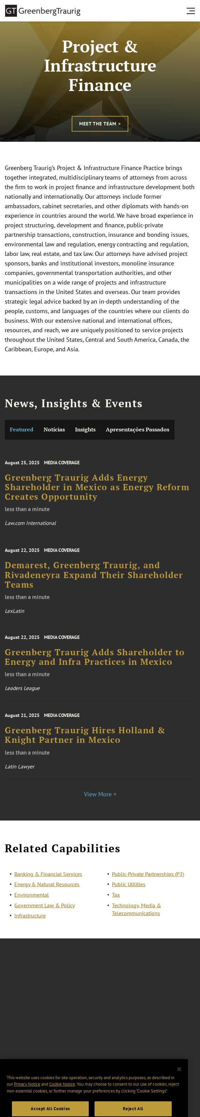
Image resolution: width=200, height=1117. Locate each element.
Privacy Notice (27, 1098)
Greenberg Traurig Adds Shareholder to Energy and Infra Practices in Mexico (95, 665)
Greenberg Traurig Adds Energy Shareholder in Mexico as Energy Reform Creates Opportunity (97, 496)
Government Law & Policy (44, 910)
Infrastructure (30, 921)
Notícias (54, 429)
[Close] (179, 1084)
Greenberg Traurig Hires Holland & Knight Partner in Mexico (85, 743)
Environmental (31, 900)
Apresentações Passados (137, 429)
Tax (116, 900)
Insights (85, 429)
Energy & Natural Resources (47, 889)
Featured (21, 429)
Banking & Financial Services (48, 879)
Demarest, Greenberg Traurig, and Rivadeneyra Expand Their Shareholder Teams (94, 584)
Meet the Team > (100, 124)
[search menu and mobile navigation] (192, 11)
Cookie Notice (62, 1098)
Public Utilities (128, 889)
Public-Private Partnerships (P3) (148, 879)
